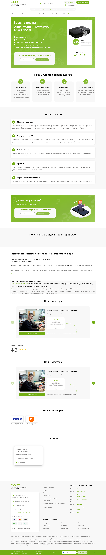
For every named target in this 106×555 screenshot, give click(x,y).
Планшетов (64, 525)
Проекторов (46, 525)
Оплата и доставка (48, 487)
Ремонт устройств (43, 9)
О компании (33, 9)
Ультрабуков (64, 528)
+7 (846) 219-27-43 (47, 3)
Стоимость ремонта (48, 485)
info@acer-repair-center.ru (20, 501)
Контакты (67, 9)
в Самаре (25, 4)
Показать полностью (16, 274)
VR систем (81, 525)
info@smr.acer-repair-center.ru (25, 458)
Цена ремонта (53, 9)
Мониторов (46, 528)
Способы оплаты (47, 507)
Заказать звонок (82, 2)
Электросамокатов (83, 528)
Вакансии (61, 9)
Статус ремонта (70, 2)
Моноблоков (64, 523)
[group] (17, 420)
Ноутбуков (46, 523)
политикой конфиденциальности (44, 62)
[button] (93, 322)
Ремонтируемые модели (50, 498)
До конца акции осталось (38, 552)
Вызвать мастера (31, 333)
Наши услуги (46, 500)
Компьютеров (82, 523)
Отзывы (73, 9)
